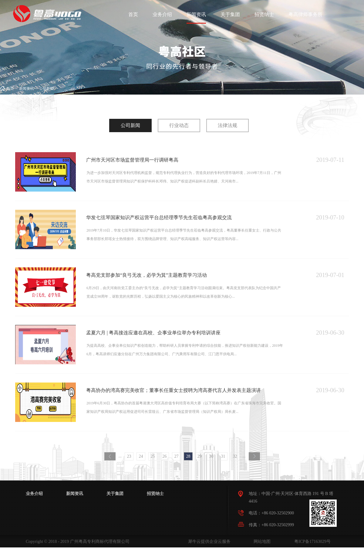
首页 (133, 14)
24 (141, 456)
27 (176, 456)
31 (223, 456)
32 (235, 456)
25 (153, 456)
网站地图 (261, 541)
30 (211, 456)
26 (165, 456)
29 (199, 456)
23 (129, 456)
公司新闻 (46, 88)
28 (188, 456)
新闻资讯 (26, 88)
